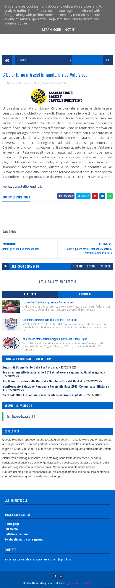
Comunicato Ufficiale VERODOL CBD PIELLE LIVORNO (49, 320)
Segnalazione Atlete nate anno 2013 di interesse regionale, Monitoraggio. (52, 372)
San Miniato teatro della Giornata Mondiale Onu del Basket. (42, 381)
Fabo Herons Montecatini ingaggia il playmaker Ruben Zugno (54, 339)
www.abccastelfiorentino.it (22, 186)
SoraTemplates (44, 583)
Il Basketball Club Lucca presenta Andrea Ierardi (48, 302)
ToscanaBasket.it (21, 416)
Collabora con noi (17, 534)
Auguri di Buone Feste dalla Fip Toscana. (30, 367)
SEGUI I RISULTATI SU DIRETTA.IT (57, 281)
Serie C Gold (61, 83)
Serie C (46, 83)
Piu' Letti (30, 294)
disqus (91, 266)
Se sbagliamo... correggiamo (24, 539)
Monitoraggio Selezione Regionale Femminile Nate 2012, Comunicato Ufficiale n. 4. (56, 388)
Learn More (51, 29)
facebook (105, 266)
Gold (37, 83)
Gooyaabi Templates (80, 583)
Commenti (85, 294)
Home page (12, 523)
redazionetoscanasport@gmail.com (51, 559)
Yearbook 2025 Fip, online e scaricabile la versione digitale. (42, 395)
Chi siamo (11, 529)
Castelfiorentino (21, 83)
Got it (70, 29)
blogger (78, 266)
